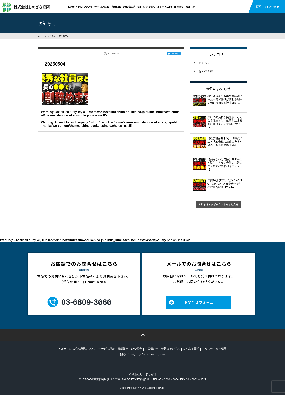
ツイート (175, 54)
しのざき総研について (80, 6)
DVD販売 (136, 348)
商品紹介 (116, 6)
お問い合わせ (271, 7)
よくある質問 (164, 6)
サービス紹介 (101, 6)
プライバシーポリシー (152, 354)
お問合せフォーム (198, 302)
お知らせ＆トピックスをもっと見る (218, 204)
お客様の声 (129, 6)
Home (62, 348)
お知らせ (190, 6)
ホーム (41, 36)
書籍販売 (122, 348)
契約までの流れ (146, 6)
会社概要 (179, 6)
